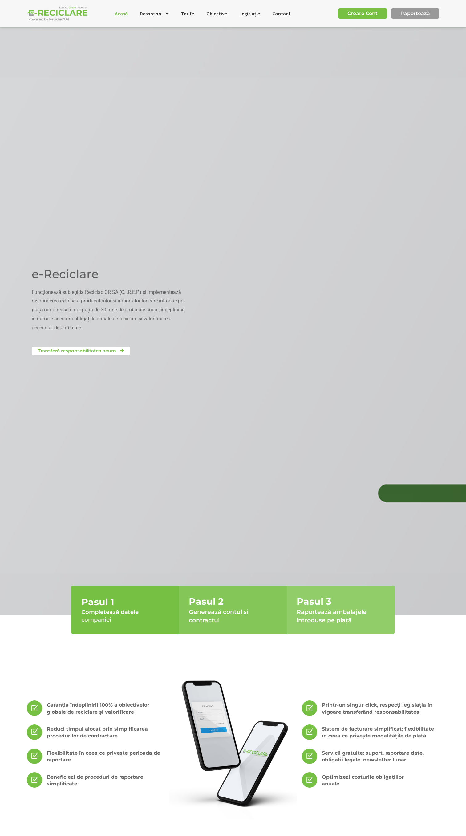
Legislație (249, 13)
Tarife (187, 13)
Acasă (121, 13)
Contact (281, 13)
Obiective (216, 13)
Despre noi (154, 13)
